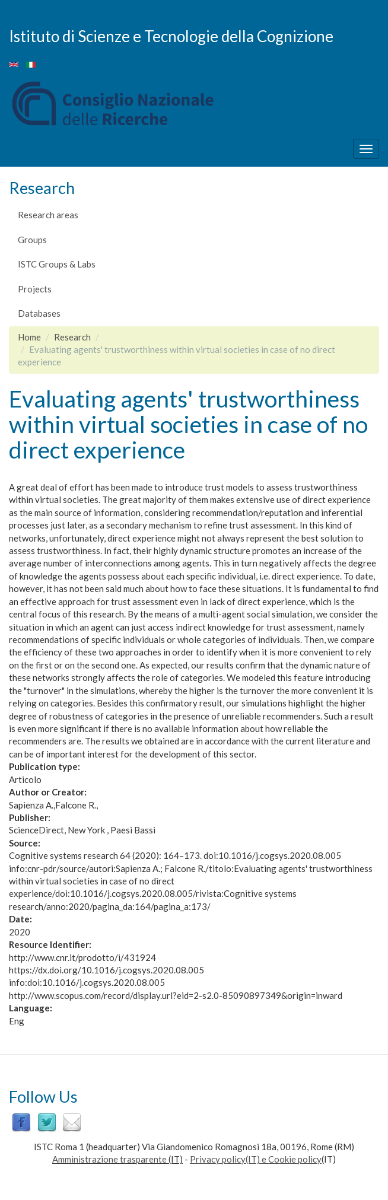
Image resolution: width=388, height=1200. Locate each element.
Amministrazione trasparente (109, 1159)
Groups (32, 239)
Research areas (48, 214)
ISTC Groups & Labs (57, 264)
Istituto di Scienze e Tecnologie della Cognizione (171, 35)
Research (72, 337)
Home (29, 337)
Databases (39, 313)
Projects (35, 289)
